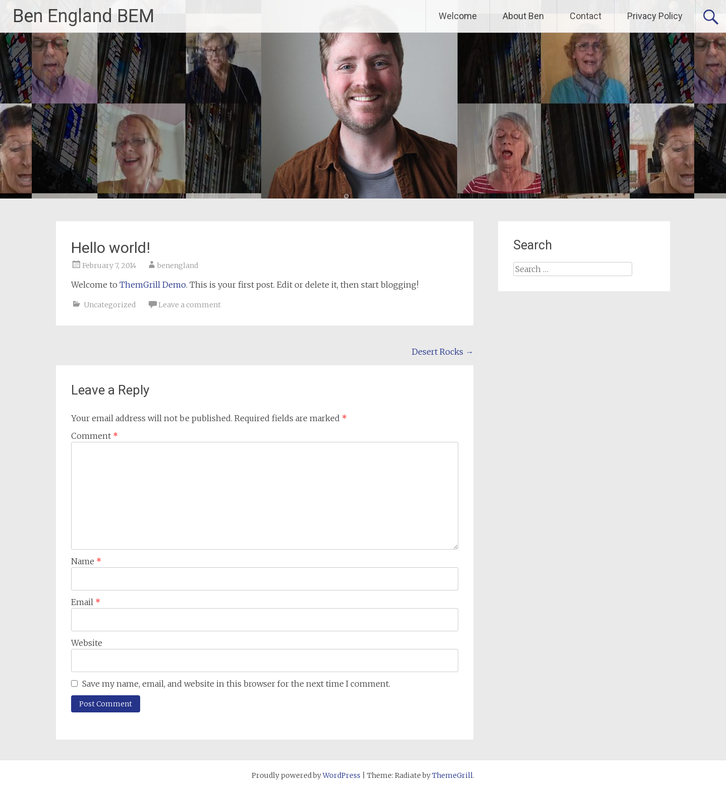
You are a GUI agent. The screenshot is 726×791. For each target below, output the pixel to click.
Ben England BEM (83, 16)
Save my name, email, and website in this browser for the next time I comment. (236, 684)
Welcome (458, 16)
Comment (94, 436)
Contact (585, 16)
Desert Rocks (442, 352)
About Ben (523, 16)
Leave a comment (189, 304)
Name (86, 561)
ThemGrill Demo (152, 285)
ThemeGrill (452, 775)
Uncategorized (110, 304)
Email (85, 602)
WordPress (341, 775)
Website (86, 643)
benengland (177, 265)
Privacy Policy (655, 16)
